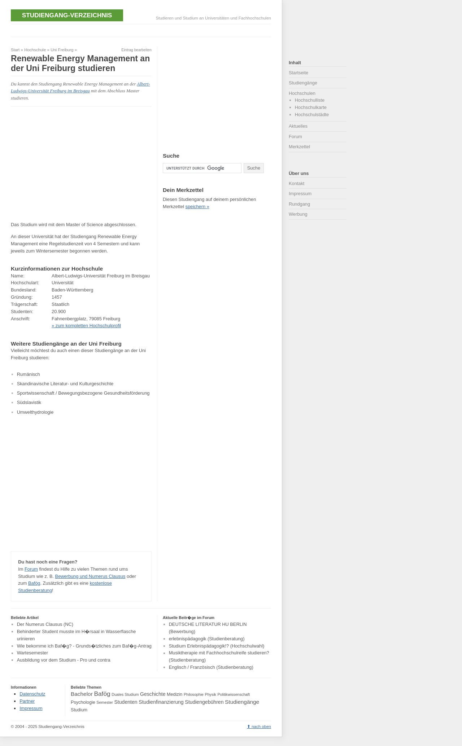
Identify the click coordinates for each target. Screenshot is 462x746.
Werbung (298, 214)
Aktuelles (298, 126)
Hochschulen (302, 93)
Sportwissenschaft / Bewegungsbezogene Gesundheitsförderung (83, 393)
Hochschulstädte (312, 114)
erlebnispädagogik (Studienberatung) (207, 638)
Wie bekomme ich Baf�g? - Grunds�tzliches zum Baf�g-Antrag (84, 646)
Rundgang (299, 204)
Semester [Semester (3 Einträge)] (104, 702)
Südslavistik (29, 402)
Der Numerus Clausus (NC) (45, 624)
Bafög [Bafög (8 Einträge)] (102, 693)
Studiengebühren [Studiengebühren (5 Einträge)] (204, 702)
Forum (31, 569)
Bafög (34, 583)
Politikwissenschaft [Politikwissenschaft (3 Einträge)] (234, 694)
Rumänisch (28, 374)
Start (15, 50)
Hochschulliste (310, 100)
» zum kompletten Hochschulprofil (86, 325)
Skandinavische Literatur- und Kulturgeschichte (65, 383)
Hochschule (35, 50)
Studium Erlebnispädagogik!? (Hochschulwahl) (217, 646)
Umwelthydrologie (35, 412)
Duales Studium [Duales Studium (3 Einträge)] (125, 694)
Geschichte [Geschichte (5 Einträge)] (152, 694)
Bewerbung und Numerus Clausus (90, 576)
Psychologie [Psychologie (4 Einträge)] (83, 702)
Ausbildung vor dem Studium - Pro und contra (63, 660)
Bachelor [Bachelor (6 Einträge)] (82, 694)
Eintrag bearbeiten (136, 50)
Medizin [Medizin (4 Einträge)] (174, 694)
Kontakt (296, 183)
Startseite (298, 72)
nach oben (261, 726)
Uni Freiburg (62, 50)
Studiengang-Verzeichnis (67, 15)
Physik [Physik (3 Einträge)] (210, 694)
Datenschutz (32, 694)
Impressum (300, 193)
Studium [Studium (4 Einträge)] (79, 709)
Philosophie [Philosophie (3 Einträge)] (194, 694)
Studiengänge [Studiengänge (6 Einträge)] (242, 702)
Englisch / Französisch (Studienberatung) (211, 667)
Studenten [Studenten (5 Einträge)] (125, 702)
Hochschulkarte (311, 107)
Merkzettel (299, 146)
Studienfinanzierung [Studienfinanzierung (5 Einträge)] (161, 702)
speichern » (197, 206)
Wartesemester (32, 653)
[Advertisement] (142, 29)
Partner (27, 701)
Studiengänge (303, 82)
